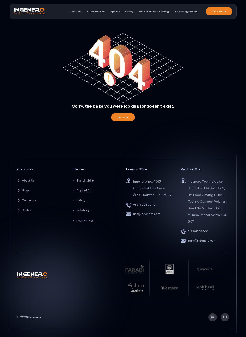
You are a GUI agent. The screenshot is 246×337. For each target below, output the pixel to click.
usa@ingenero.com (146, 214)
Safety (129, 11)
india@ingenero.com (202, 240)
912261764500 (198, 231)
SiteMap (27, 210)
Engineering (161, 11)
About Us (75, 11)
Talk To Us (219, 11)
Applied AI (116, 11)
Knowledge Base (186, 11)
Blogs (26, 190)
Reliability (145, 11)
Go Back (123, 117)
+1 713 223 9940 (144, 205)
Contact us (29, 200)
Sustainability (96, 11)
